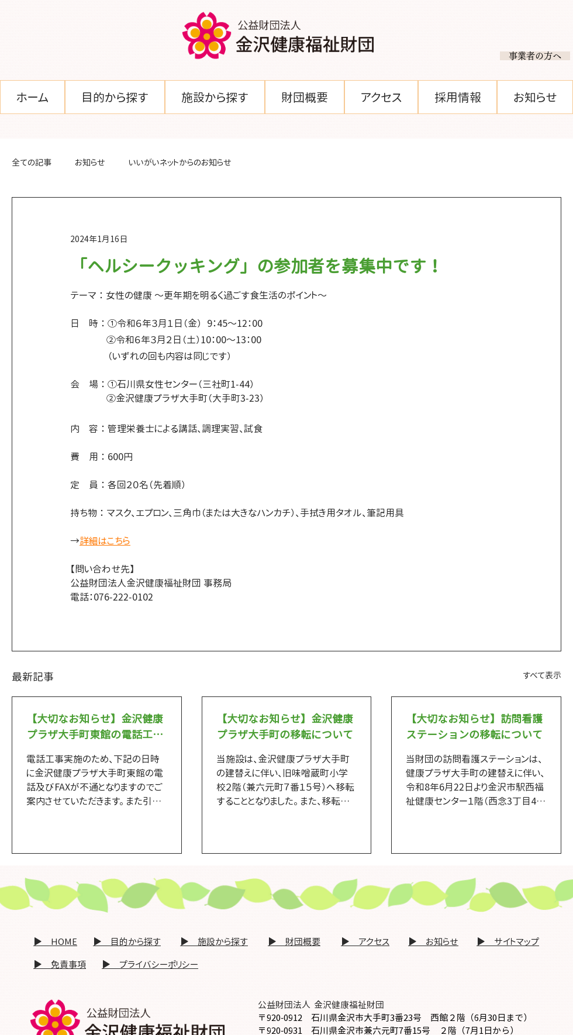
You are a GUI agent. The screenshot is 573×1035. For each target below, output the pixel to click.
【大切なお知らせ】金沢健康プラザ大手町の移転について (284, 727)
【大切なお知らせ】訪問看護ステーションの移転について (474, 727)
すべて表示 (542, 675)
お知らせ (90, 162)
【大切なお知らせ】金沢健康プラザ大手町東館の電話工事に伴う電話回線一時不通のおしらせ (94, 727)
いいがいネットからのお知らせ (180, 162)
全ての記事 (31, 162)
